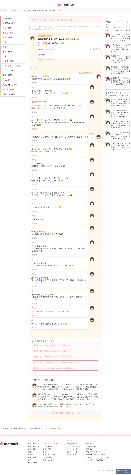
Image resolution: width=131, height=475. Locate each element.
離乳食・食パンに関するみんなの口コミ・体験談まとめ (53, 362)
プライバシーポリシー (94, 452)
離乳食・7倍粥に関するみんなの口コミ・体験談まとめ (53, 345)
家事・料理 (7, 52)
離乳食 (43, 55)
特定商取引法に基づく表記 (95, 454)
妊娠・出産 (7, 28)
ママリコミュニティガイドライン (98, 457)
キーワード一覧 (72, 449)
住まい (5, 42)
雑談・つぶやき (9, 94)
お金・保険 (7, 37)
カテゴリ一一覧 (72, 452)
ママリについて (72, 444)
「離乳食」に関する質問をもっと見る (65, 413)
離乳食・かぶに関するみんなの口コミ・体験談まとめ (52, 357)
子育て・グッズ (9, 33)
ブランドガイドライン (74, 446)
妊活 (4, 56)
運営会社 (89, 444)
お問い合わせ (91, 446)
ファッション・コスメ (12, 66)
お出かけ (6, 80)
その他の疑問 (8, 89)
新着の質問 (7, 18)
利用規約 (89, 449)
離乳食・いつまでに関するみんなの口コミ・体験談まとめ (54, 368)
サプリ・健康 (8, 61)
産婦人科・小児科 (10, 85)
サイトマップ (71, 454)
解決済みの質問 (9, 23)
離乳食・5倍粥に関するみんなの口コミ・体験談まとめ (53, 351)
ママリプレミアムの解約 (94, 460)
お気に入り (95, 49)
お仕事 (5, 47)
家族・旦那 (7, 75)
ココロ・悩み (8, 70)
